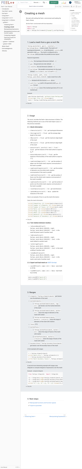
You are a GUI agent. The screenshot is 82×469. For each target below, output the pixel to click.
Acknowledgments (7, 48)
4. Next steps (74, 30)
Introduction (5, 9)
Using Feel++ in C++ (7, 18)
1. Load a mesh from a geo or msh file (76, 13)
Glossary (4, 51)
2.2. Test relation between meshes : (76, 21)
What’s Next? (5, 46)
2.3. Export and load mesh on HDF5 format (75, 25)
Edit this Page (57, 6)
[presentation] (31, 152)
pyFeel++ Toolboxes (8, 41)
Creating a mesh (9, 27)
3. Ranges (73, 28)
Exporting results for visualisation (10, 38)
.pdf (73, 6)
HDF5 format (52, 262)
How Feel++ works (7, 11)
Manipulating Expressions (11, 29)
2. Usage (73, 15)
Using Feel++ (5, 15)
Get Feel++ (54, 2)
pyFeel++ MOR (7, 44)
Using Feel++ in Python (8, 20)
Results (29, 103)
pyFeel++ (5, 22)
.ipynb (78, 6)
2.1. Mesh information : (75, 18)
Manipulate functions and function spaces (43, 403)
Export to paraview (36, 405)
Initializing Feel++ (9, 24)
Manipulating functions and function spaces (11, 32)
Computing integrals (10, 35)
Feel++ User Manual (6, 6)
